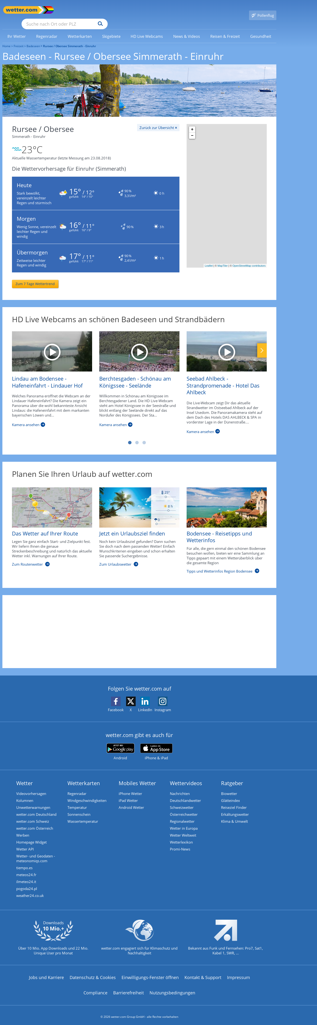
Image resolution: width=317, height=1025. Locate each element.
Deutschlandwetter (185, 794)
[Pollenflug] (262, 10)
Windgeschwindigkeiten (87, 794)
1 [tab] (130, 436)
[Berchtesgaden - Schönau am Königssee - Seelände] (139, 345)
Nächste (262, 344)
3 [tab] (144, 436)
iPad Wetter (128, 794)
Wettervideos (186, 776)
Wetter (25, 776)
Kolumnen (25, 794)
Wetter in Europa (184, 823)
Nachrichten (180, 787)
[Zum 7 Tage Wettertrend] (35, 277)
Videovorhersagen (32, 787)
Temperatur (77, 801)
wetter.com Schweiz (33, 815)
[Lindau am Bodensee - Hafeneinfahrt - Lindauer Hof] (52, 345)
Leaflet (209, 258)
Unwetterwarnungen (34, 801)
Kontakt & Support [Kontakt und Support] (202, 974)
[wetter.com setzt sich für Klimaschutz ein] (139, 938)
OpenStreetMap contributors (249, 258)
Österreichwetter (184, 808)
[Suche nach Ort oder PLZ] (100, 10)
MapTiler (222, 258)
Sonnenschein (79, 808)
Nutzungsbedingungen (172, 989)
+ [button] (192, 122)
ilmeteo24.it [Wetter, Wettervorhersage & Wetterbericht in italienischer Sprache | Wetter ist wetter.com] (27, 878)
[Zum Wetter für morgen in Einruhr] (95, 220)
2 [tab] (137, 436)
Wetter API (25, 844)
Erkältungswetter (235, 808)
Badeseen (33, 39)
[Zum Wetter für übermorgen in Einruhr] (95, 251)
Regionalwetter (182, 815)
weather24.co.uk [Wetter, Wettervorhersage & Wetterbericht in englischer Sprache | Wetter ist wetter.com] (30, 892)
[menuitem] (16, 29)
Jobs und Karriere (46, 974)
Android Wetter (132, 801)
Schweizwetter (182, 801)
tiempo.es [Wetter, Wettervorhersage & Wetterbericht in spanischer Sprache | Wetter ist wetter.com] (25, 863)
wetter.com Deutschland (37, 808)
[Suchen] (137, 10)
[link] (16, 29)
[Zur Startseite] (21, 10)
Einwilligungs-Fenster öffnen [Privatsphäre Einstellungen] (150, 974)
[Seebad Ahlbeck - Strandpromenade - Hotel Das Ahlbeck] (227, 345)
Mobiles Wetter (137, 776)
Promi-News (180, 844)
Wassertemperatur (83, 815)
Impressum (238, 974)
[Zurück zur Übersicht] (158, 120)
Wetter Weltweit (183, 830)
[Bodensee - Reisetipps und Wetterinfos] (223, 526)
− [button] (192, 129)
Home (6, 39)
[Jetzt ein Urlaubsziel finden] (135, 526)
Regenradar (77, 787)
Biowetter (230, 787)
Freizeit (18, 39)
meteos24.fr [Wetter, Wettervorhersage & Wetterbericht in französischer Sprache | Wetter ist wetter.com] (27, 870)
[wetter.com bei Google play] (120, 745)
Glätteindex (231, 794)
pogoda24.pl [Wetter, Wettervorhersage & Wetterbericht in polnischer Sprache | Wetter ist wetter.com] (27, 885)
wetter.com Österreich (35, 823)
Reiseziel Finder (234, 801)
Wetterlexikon (181, 837)
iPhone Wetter (131, 787)
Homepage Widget (32, 837)
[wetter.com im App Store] (156, 745)
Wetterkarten (84, 776)
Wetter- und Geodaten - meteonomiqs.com (36, 854)
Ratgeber (233, 776)
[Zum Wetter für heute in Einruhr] (95, 186)
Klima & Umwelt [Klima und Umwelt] (235, 815)
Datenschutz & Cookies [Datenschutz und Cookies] (93, 974)
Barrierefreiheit (128, 989)
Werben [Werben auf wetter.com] (23, 830)
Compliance (95, 989)
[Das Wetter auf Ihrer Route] (48, 526)
